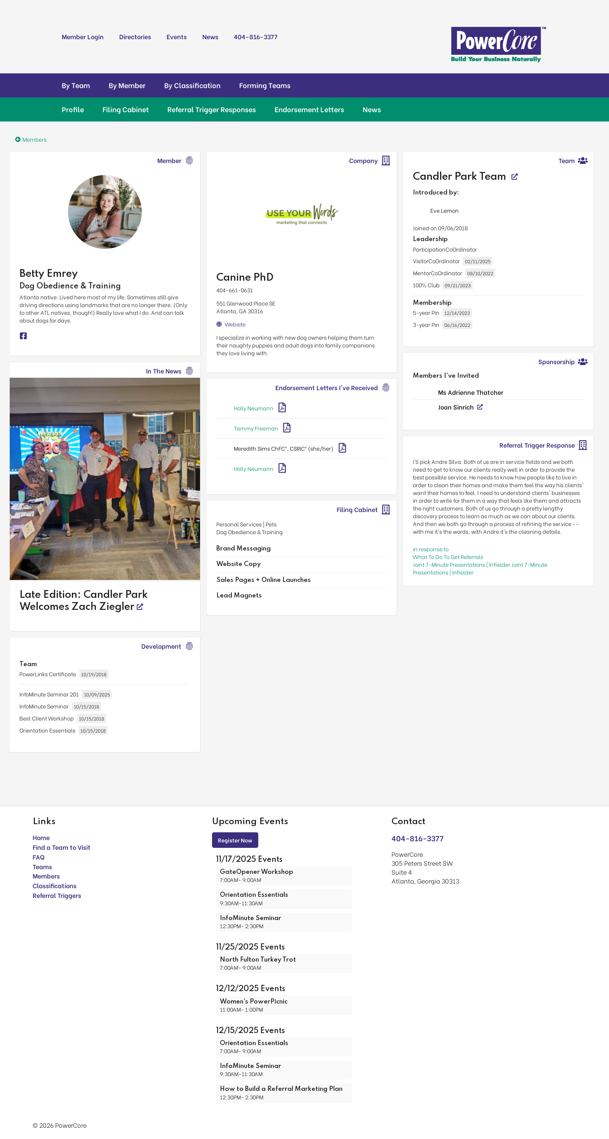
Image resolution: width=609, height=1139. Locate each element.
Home (41, 837)
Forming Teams (265, 85)
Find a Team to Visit (61, 846)
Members (46, 875)
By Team (76, 85)
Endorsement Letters (309, 109)
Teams (42, 866)
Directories (135, 36)
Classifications (55, 885)
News (210, 36)
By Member (127, 85)
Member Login (83, 36)
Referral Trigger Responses (211, 109)
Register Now (235, 840)
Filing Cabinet (126, 109)
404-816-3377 (255, 36)
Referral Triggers (57, 895)
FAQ (39, 856)
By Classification (192, 85)
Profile (73, 109)
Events (177, 36)
